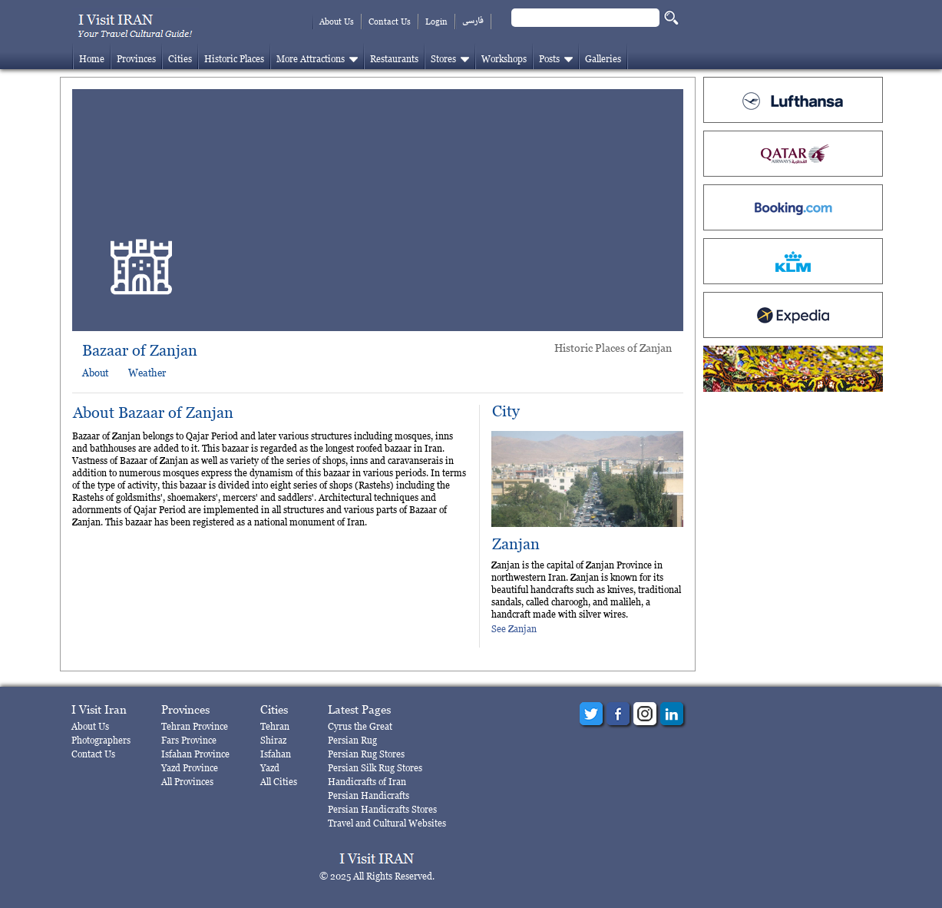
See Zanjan (514, 629)
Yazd (269, 768)
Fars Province (188, 740)
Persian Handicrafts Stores (382, 809)
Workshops (504, 59)
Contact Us (390, 21)
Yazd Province (189, 768)
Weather (147, 372)
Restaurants (394, 59)
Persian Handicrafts (368, 795)
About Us (336, 21)
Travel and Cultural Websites (387, 823)
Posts (549, 59)
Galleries (603, 59)
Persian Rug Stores (366, 754)
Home (91, 59)
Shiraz (273, 740)
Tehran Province (194, 726)
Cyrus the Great (360, 726)
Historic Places (234, 59)
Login (436, 21)
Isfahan (275, 754)
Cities (180, 59)
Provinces (136, 59)
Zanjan (516, 544)
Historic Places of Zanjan (613, 347)
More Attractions (310, 59)
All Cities (278, 781)
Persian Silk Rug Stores (375, 768)
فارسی (473, 21)
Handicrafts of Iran (367, 781)
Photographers (101, 740)
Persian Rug (352, 740)
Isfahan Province (195, 754)
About (95, 372)
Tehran (274, 726)
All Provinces (187, 781)
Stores (443, 59)
